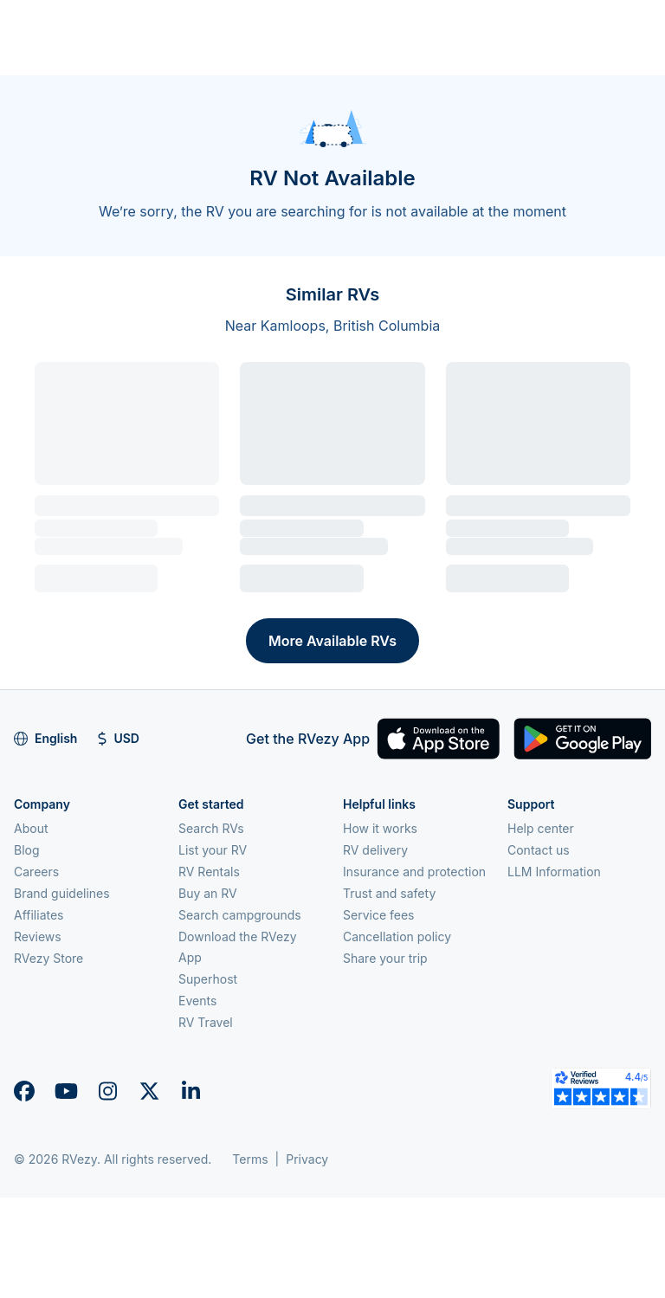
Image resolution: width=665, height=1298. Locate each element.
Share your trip (385, 958)
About (31, 828)
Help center (540, 828)
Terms (250, 1159)
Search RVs (211, 828)
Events (197, 1000)
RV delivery (375, 850)
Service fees (378, 914)
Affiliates (39, 914)
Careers (36, 871)
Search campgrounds (239, 914)
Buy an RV (207, 893)
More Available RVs (332, 640)
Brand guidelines (62, 893)
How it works (380, 828)
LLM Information (554, 871)
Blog (27, 850)
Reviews (37, 936)
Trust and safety (389, 893)
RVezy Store (48, 958)
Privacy (307, 1159)
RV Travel (205, 1022)
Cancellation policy (397, 936)
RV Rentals (209, 871)
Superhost (207, 979)
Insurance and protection (414, 871)
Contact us (538, 850)
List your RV (212, 850)
